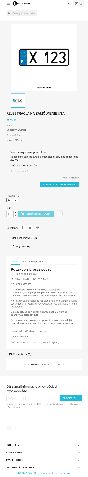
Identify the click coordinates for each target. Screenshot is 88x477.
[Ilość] (10, 214)
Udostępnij (22, 228)
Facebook (9, 428)
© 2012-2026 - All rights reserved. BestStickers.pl (44, 473)
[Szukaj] (21, 13)
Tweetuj (30, 228)
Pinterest (37, 228)
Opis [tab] (15, 261)
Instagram (17, 428)
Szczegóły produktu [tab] (34, 261)
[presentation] (31, 416)
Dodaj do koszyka (36, 214)
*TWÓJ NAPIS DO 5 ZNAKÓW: (23, 165)
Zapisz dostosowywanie (59, 184)
